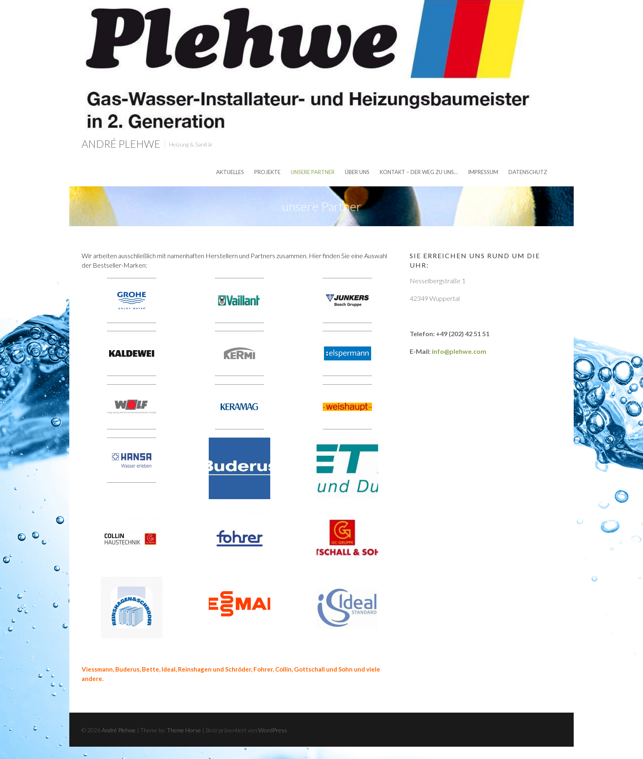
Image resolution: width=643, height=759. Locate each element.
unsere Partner (313, 172)
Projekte (267, 172)
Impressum (483, 172)
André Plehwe (121, 144)
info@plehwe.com (459, 351)
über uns (357, 172)
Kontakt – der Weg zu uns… (419, 172)
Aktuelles (230, 172)
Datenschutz (527, 172)
